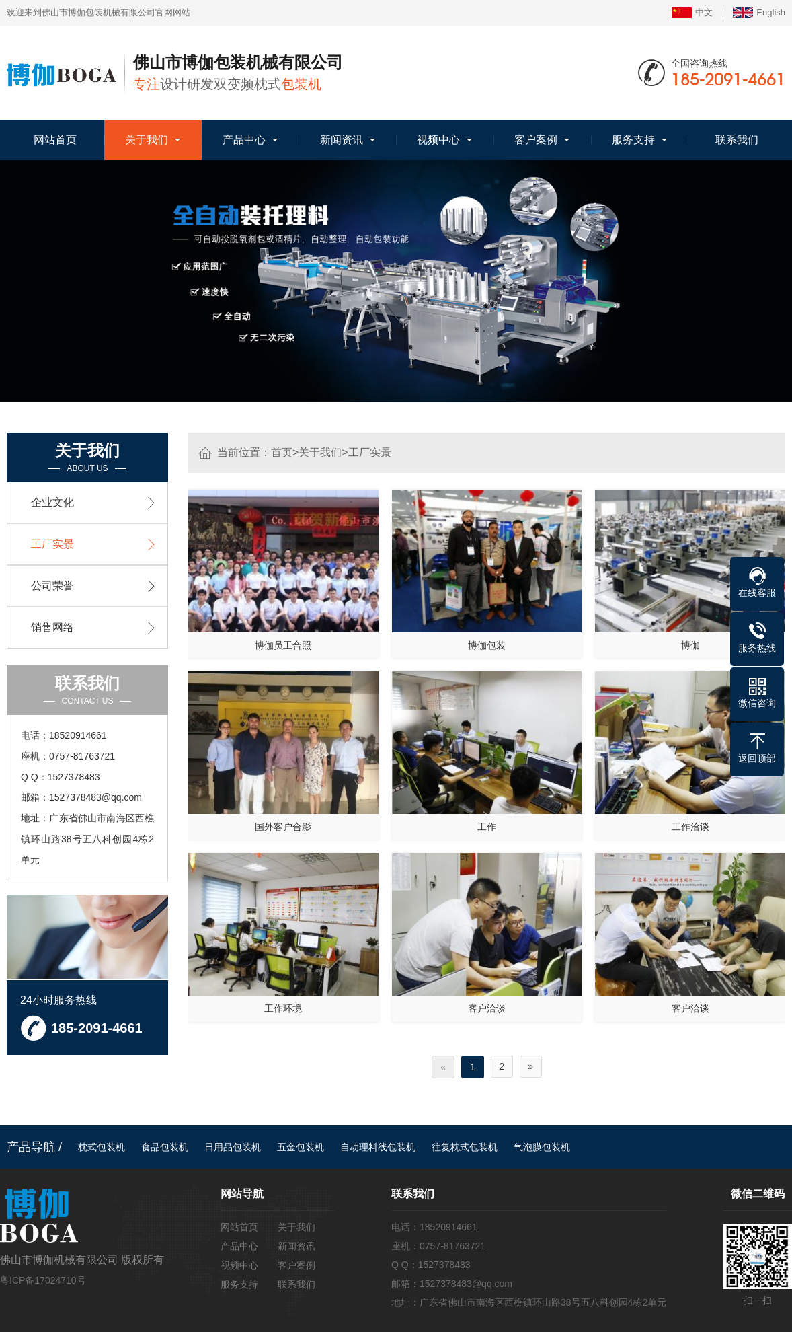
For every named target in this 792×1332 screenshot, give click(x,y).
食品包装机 (164, 1149)
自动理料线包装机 (377, 1149)
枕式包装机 (101, 1149)
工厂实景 (369, 452)
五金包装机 (300, 1149)
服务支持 (633, 139)
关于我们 (146, 139)
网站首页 (55, 139)
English (759, 12)
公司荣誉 (52, 585)
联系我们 (736, 139)
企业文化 (52, 502)
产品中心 (244, 139)
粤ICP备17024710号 (43, 1283)
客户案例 (535, 139)
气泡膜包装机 (542, 1149)
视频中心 (438, 139)
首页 (281, 452)
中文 (692, 12)
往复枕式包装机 (465, 1149)
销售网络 (52, 627)
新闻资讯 (341, 139)
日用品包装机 (232, 1149)
